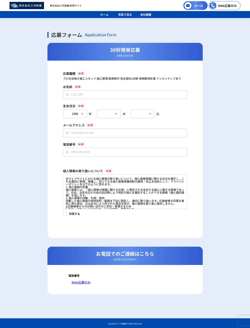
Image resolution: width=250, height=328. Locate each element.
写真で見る (125, 14)
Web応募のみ (227, 5)
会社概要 (145, 14)
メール (198, 5)
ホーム (104, 14)
